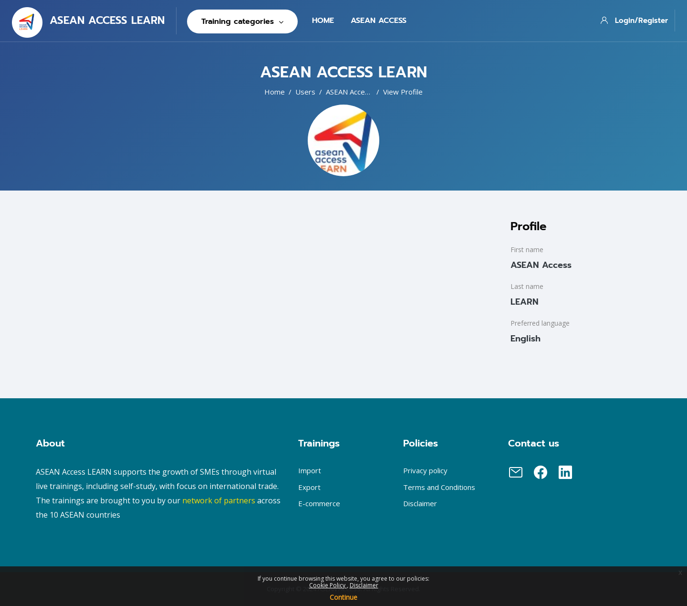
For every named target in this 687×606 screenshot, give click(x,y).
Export (309, 487)
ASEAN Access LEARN (361, 91)
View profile (403, 91)
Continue (343, 597)
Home (274, 91)
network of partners (218, 500)
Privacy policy (425, 470)
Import (309, 470)
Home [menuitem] (323, 20)
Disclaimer (364, 585)
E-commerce (319, 503)
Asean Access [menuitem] (378, 20)
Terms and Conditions (439, 487)
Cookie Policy (328, 585)
